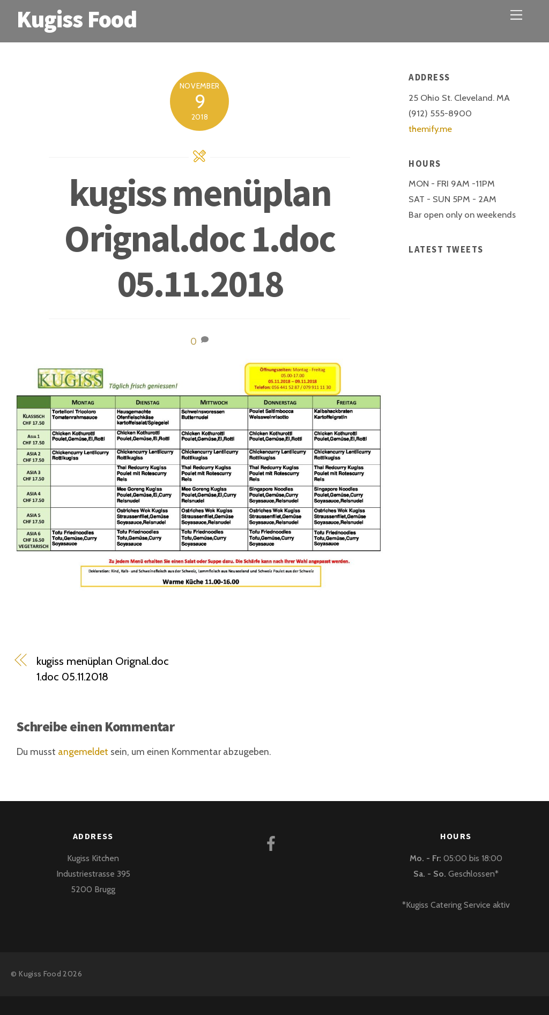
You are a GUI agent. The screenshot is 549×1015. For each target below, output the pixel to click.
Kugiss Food (40, 974)
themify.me (430, 128)
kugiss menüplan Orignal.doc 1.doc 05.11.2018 (199, 238)
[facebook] (273, 843)
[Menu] (516, 15)
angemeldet (83, 751)
